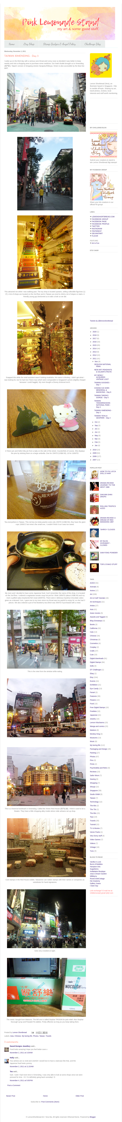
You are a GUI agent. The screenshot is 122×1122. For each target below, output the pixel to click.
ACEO (92, 583)
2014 (95, 348)
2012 (95, 355)
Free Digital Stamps (97, 707)
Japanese (93, 715)
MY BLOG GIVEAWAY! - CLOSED (105, 543)
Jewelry (93, 719)
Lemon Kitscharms (97, 722)
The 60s (93, 806)
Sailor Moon (94, 775)
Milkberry (93, 876)
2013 (95, 352)
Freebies (93, 711)
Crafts (92, 651)
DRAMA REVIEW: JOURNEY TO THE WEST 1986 (107, 485)
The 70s (93, 809)
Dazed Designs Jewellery (20, 1046)
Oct (96, 422)
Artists (92, 606)
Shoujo (92, 787)
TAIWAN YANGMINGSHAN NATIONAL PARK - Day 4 (102, 404)
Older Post (80, 1096)
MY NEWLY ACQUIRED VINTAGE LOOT (101, 377)
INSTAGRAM (97, 229)
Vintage (93, 847)
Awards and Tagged (97, 617)
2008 (95, 456)
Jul (96, 429)
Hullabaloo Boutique (97, 871)
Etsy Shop (29, 44)
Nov (96, 361)
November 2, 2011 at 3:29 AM (21, 1053)
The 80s (93, 813)
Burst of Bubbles (96, 864)
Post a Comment (13, 1085)
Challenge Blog (93, 44)
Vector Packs (95, 832)
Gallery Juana (95, 883)
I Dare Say (94, 886)
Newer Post (10, 1096)
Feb (96, 442)
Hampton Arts (95, 867)
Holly (12, 1058)
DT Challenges (95, 670)
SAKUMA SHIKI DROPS (106, 496)
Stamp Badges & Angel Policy (59, 44)
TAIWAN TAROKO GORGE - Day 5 (101, 396)
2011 (95, 359)
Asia (12, 1036)
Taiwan (42, 1036)
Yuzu (92, 851)
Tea (11, 1071)
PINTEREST (97, 231)
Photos (35, 1036)
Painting (93, 753)
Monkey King (95, 734)
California (93, 628)
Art (91, 594)
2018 (95, 335)
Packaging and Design (98, 749)
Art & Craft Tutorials (97, 598)
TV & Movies (95, 828)
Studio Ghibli (95, 794)
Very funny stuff (96, 836)
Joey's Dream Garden (98, 874)
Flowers (93, 700)
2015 (95, 345)
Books (92, 624)
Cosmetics (94, 643)
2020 (95, 332)
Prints (92, 764)
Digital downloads (97, 658)
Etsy (91, 677)
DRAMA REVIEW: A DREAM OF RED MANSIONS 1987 (107, 520)
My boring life (27, 1036)
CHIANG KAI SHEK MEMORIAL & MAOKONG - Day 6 (102, 390)
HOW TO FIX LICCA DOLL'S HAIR (108, 472)
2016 (95, 342)
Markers (93, 730)
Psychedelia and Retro (98, 768)
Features (93, 696)
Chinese (18, 1036)
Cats (92, 632)
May (96, 435)
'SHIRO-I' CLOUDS (107, 529)
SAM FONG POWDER (109, 553)
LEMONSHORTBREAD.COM (103, 217)
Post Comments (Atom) (50, 1102)
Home (12, 44)
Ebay (92, 673)
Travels (48, 1036)
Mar (96, 439)
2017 (95, 338)
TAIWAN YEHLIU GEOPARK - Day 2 (102, 417)
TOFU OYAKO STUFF (108, 564)
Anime (92, 591)
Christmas (94, 640)
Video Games (95, 840)
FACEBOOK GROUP (100, 219)
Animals (93, 587)
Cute (92, 655)
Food (92, 704)
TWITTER (96, 226)
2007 (95, 460)
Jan (96, 445)
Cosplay (93, 647)
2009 (95, 453)
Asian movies (95, 613)
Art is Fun (95, 243)
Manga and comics (97, 726)
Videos (92, 843)
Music (92, 741)
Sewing (93, 779)
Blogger (93, 1117)
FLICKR (95, 236)
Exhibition (93, 685)
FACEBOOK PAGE (99, 221)
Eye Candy (94, 689)
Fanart (92, 692)
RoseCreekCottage (97, 879)
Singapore (94, 791)
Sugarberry (94, 869)
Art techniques (95, 602)
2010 (95, 450)
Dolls (92, 666)
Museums (93, 738)
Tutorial (93, 824)
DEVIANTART (97, 233)
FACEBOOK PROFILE (100, 224)
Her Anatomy (95, 881)
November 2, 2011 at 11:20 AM (22, 1066)
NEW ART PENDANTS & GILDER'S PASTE (103, 371)
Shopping (93, 783)
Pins (91, 760)
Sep (96, 425)
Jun (96, 432)
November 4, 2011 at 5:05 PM (21, 1080)
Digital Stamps (95, 662)
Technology (94, 802)
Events (92, 681)
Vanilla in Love (95, 862)
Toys (92, 817)
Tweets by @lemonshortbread (101, 321)
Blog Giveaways (96, 621)
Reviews (93, 772)
